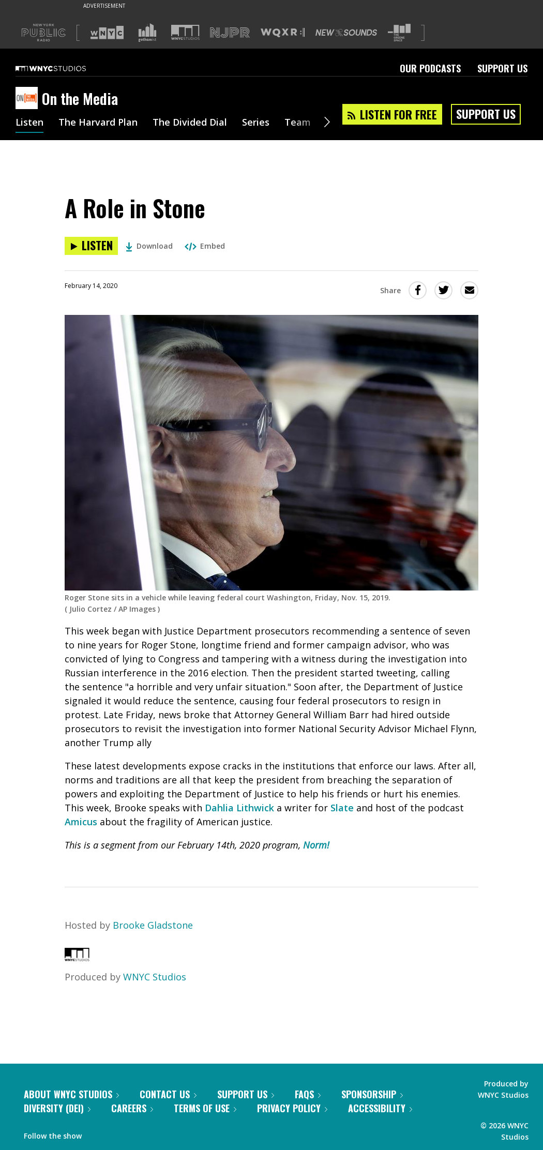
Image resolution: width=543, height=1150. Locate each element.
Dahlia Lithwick (239, 807)
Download (149, 246)
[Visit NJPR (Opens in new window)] (230, 32)
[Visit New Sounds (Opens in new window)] (346, 32)
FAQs (308, 1094)
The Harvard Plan (98, 123)
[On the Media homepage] (29, 99)
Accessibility (380, 1108)
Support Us (502, 68)
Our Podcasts (430, 68)
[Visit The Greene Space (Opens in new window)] (399, 33)
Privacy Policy (292, 1108)
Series (255, 123)
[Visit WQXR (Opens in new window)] (283, 33)
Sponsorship (372, 1094)
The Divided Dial (190, 123)
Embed (205, 246)
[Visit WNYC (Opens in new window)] (107, 32)
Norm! (316, 845)
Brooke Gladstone (153, 925)
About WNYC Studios (71, 1094)
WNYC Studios (154, 977)
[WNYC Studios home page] (64, 68)
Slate (342, 807)
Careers (132, 1108)
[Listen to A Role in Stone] (91, 246)
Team (297, 123)
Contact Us (168, 1094)
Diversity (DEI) (57, 1108)
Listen (29, 123)
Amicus (81, 821)
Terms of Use (205, 1108)
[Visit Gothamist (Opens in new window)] (147, 32)
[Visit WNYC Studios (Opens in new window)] (185, 32)
